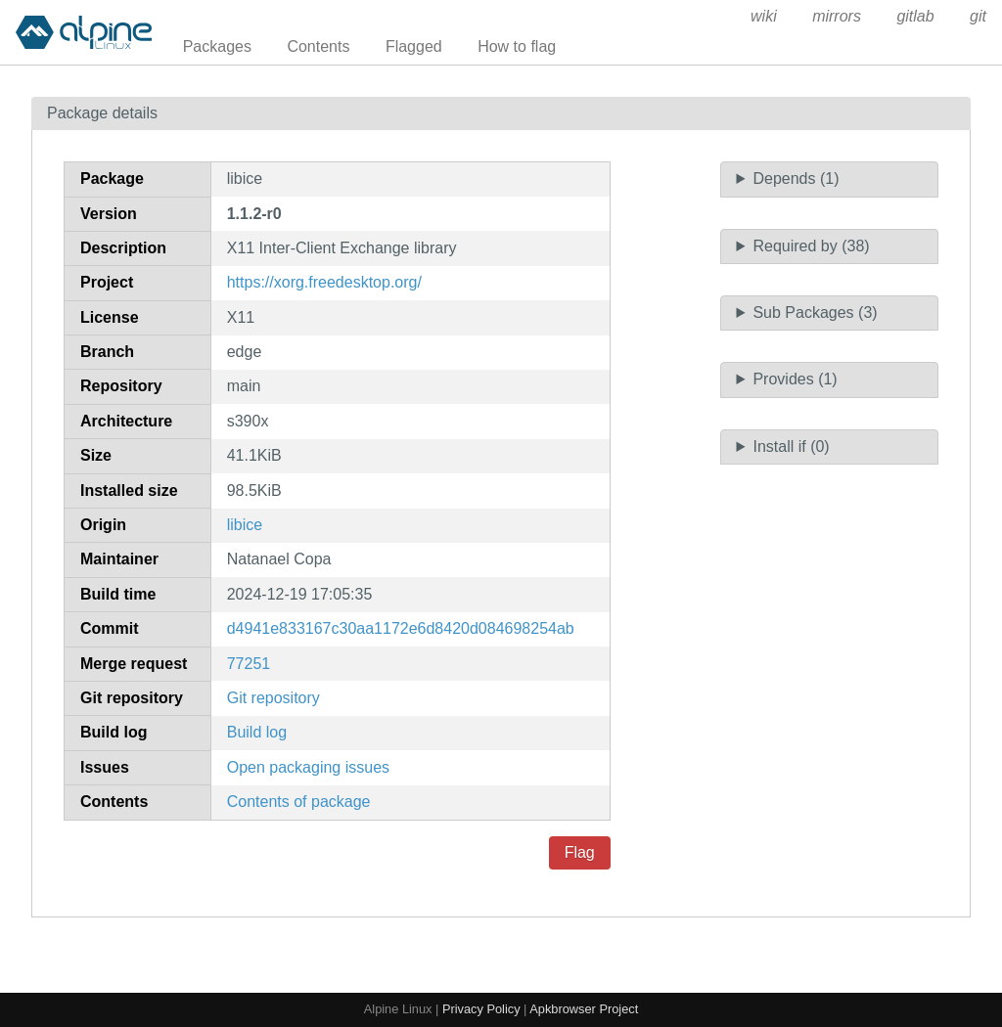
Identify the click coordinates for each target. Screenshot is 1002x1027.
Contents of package (299, 801)
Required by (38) (810, 246)
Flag (580, 852)
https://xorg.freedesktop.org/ (324, 282)
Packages (217, 46)
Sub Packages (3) (814, 312)
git (978, 16)
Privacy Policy (481, 1009)
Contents (318, 46)
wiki (764, 16)
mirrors (836, 16)
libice (244, 524)
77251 (249, 663)
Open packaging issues (308, 767)
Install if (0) (790, 446)
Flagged (414, 46)
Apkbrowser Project (583, 1009)
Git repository (273, 698)
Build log (257, 732)
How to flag (517, 46)
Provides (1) (794, 379)
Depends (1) (795, 178)
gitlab (915, 16)
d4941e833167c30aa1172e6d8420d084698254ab (400, 628)
